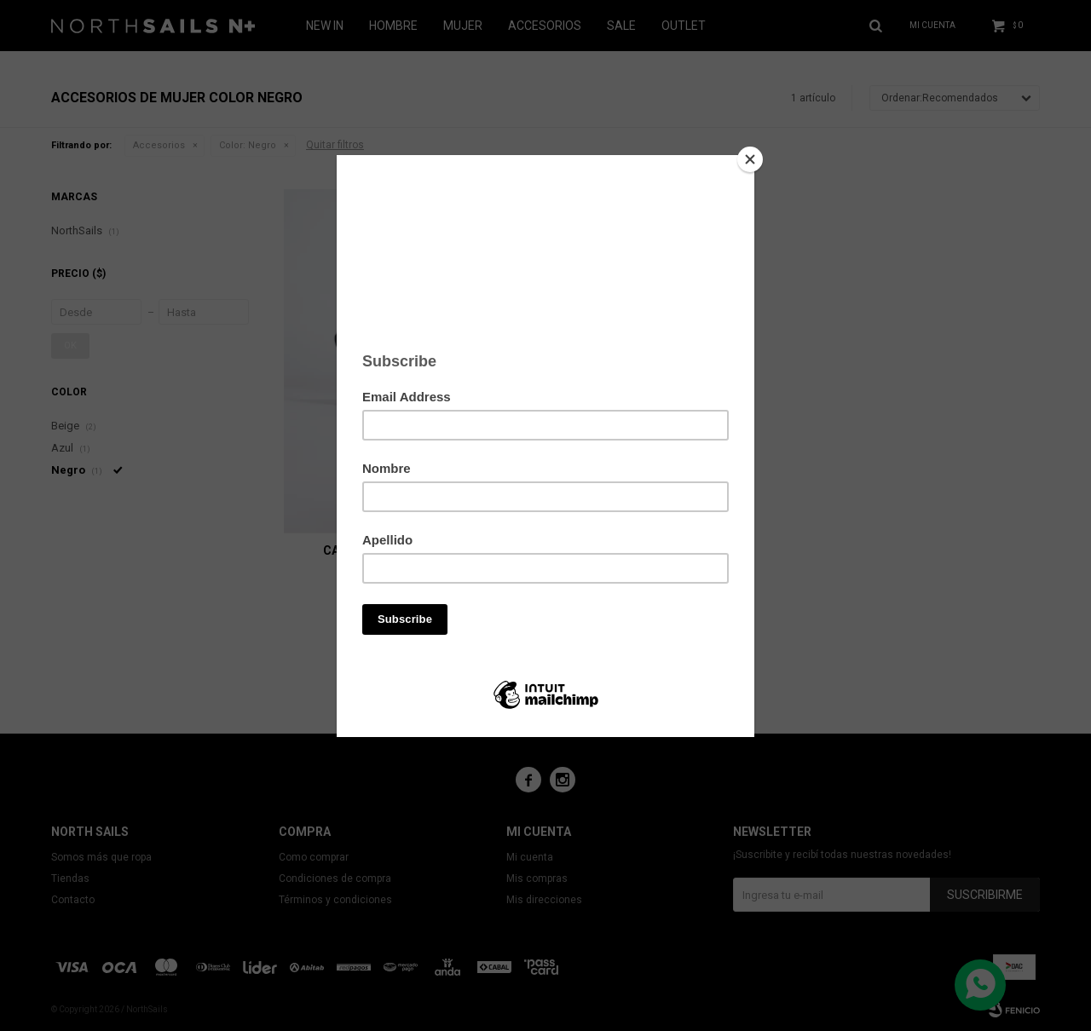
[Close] (750, 159)
